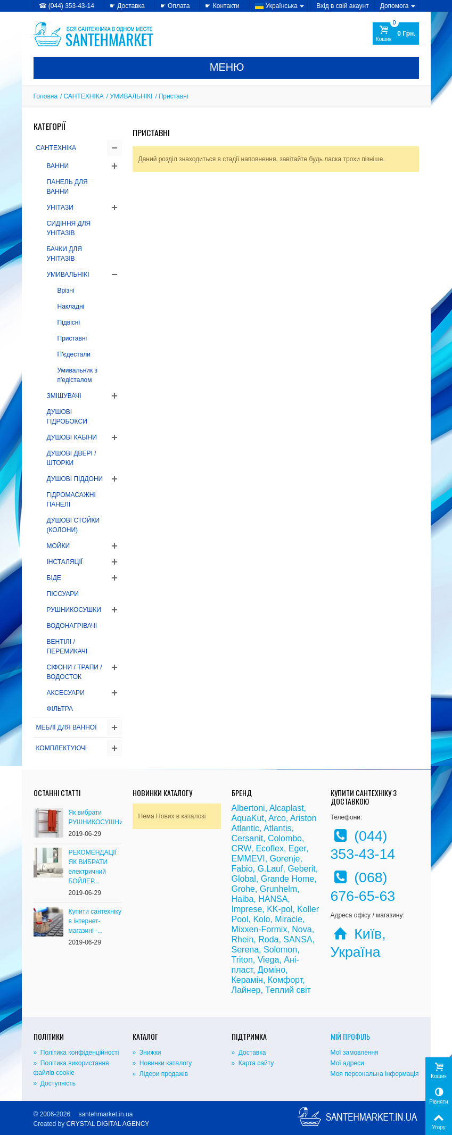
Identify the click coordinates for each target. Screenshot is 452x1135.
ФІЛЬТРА (60, 709)
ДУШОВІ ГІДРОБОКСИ (67, 416)
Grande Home (288, 878)
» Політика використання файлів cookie (71, 1067)
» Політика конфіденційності (76, 1052)
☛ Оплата (175, 6)
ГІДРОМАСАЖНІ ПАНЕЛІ (71, 499)
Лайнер (246, 990)
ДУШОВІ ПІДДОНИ (75, 479)
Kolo (261, 919)
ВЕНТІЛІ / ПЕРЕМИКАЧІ (67, 646)
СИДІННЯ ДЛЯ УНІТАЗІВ (69, 228)
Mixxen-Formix (259, 929)
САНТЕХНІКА (83, 96)
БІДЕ (54, 578)
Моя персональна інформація (375, 1074)
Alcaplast (286, 808)
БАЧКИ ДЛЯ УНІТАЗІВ (64, 253)
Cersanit (248, 838)
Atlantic (245, 828)
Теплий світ (287, 990)
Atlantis (277, 828)
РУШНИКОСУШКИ (74, 610)
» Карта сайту (253, 1063)
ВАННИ (58, 166)
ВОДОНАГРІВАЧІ (72, 625)
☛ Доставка (127, 6)
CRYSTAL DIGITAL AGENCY (108, 1124)
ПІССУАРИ (63, 594)
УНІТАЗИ (60, 207)
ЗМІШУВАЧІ (64, 396)
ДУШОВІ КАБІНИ (72, 437)
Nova (301, 929)
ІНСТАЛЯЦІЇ (65, 562)
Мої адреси (347, 1063)
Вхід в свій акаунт (342, 6)
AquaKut (248, 818)
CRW (241, 848)
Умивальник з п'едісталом (77, 375)
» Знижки (147, 1052)
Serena (245, 949)
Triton (242, 959)
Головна (46, 96)
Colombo (285, 838)
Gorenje (285, 858)
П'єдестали (74, 354)
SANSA (297, 939)
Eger (297, 848)
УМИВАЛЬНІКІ (131, 96)
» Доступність (55, 1083)
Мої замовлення (355, 1052)
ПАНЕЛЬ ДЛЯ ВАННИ (67, 186)
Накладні (71, 306)
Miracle (288, 919)
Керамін (247, 979)
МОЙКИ (58, 546)
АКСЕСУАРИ (66, 693)
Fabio (242, 868)
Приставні (72, 338)
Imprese (247, 909)
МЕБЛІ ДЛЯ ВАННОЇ (66, 727)
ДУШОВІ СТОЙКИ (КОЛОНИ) (73, 525)
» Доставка (249, 1052)
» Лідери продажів (160, 1074)
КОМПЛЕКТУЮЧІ (61, 748)
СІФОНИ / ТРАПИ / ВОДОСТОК (74, 672)
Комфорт (285, 979)
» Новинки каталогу (162, 1063)
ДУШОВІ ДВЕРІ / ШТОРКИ (71, 458)
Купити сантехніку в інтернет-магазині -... (95, 921)
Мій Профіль (350, 1036)
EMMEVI (248, 858)
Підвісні (68, 322)
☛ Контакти (222, 6)
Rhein (243, 939)
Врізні (66, 290)
